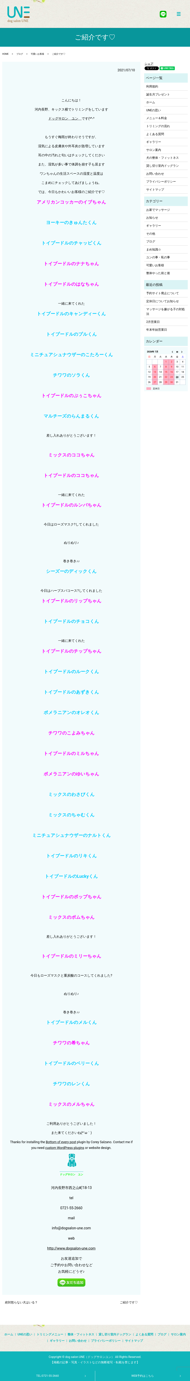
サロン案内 (153, 150)
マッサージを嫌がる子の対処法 (165, 311)
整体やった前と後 (158, 273)
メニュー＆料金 (156, 118)
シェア (149, 64)
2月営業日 (153, 322)
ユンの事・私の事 (158, 257)
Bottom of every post (61, 1142)
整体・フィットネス (81, 1334)
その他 (150, 233)
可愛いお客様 (37, 54)
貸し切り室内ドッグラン (162, 165)
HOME (5, 54)
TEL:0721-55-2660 (47, 1375)
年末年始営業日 (156, 329)
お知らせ (152, 217)
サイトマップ (155, 189)
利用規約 (152, 86)
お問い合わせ (155, 173)
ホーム (150, 102)
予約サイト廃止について (162, 293)
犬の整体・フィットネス (162, 157)
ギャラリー (153, 142)
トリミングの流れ (158, 126)
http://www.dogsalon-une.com (71, 1248)
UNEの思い (153, 110)
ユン (75, 118)
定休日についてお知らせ (162, 301)
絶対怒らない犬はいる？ (21, 1302)
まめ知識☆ (153, 249)
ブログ (19, 54)
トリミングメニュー (50, 1334)
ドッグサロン (58, 118)
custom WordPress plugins (64, 1148)
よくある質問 (155, 134)
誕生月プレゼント (158, 94)
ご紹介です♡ (129, 1302)
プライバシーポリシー (161, 181)
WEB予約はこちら (142, 1375)
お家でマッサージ (158, 210)
